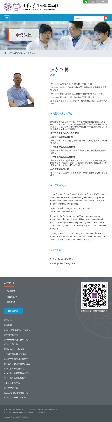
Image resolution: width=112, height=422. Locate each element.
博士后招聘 (10, 297)
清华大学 (8, 320)
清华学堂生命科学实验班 (15, 397)
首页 (10, 53)
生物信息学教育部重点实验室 (17, 373)
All (34, 53)
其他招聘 (9, 302)
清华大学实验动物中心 (14, 368)
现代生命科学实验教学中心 (16, 378)
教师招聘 (9, 291)
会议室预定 (13, 310)
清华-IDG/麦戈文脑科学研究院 (17, 330)
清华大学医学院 (11, 335)
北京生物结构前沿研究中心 (16, 392)
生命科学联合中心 (12, 383)
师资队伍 (18, 53)
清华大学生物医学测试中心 (16, 349)
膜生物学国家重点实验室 (15, 354)
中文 (92, 2)
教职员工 (27, 53)
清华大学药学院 (11, 344)
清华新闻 (8, 325)
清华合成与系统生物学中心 (16, 339)
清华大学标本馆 (11, 388)
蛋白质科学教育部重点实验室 (17, 364)
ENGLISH (102, 2)
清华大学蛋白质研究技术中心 (17, 359)
